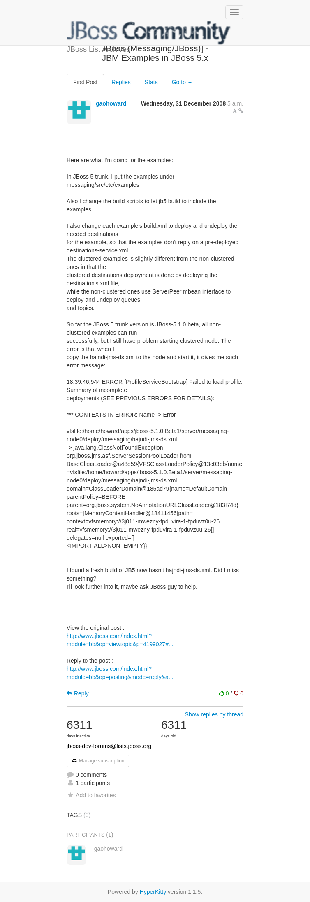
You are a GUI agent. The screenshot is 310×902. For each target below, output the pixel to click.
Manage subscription (98, 761)
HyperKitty (153, 891)
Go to (182, 82)
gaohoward (111, 103)
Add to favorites (91, 795)
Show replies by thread (214, 714)
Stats (151, 82)
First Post (85, 82)
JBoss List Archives (149, 33)
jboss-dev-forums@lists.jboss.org (109, 746)
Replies (121, 82)
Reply (78, 693)
